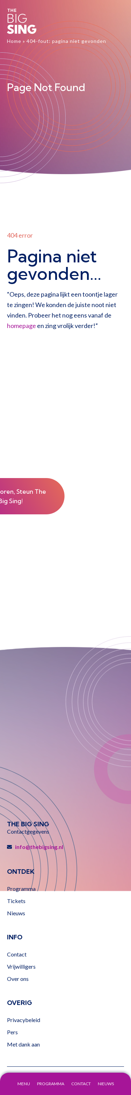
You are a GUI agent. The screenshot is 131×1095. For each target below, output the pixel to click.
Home (14, 41)
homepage (21, 325)
